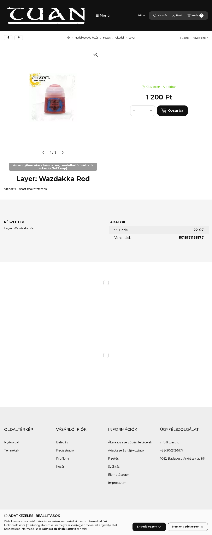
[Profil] (177, 15)
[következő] (62, 152)
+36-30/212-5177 (171, 450)
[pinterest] (18, 37)
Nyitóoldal (11, 442)
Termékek (11, 450)
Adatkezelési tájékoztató (126, 450)
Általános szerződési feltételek (130, 442)
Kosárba (172, 110)
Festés (107, 37)
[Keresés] (160, 15)
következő (200, 37)
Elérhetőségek (118, 475)
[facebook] (8, 37)
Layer (132, 37)
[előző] (43, 152)
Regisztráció (65, 450)
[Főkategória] (68, 37)
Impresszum (117, 483)
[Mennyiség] (142, 111)
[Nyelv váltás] (141, 15)
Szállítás (113, 466)
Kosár (60, 466)
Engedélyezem (149, 530)
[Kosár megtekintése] (195, 15)
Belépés (62, 442)
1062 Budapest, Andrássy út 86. (182, 458)
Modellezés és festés (86, 37)
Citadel (119, 37)
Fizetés (113, 458)
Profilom (62, 458)
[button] (102, 15)
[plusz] (151, 111)
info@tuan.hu (169, 442)
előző (184, 37)
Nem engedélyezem (188, 530)
